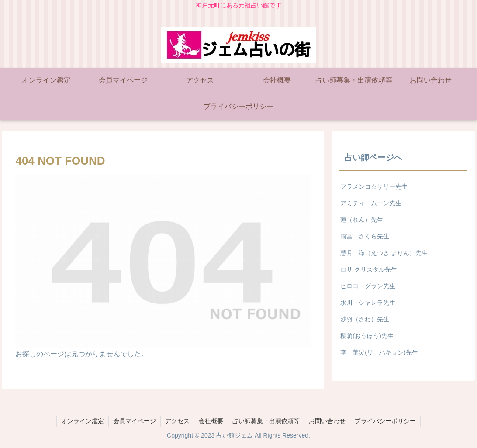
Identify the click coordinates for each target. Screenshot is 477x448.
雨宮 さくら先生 (364, 236)
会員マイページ (134, 420)
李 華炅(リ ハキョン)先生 (379, 352)
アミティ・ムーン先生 (370, 203)
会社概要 (211, 420)
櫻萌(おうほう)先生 (367, 335)
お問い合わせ (327, 420)
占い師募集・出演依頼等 (266, 420)
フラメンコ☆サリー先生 (374, 186)
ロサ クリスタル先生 (368, 269)
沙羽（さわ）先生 (364, 319)
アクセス (177, 420)
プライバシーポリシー (385, 420)
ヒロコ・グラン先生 (367, 286)
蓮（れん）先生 (361, 219)
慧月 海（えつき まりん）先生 (384, 252)
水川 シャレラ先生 (367, 302)
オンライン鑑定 (82, 420)
